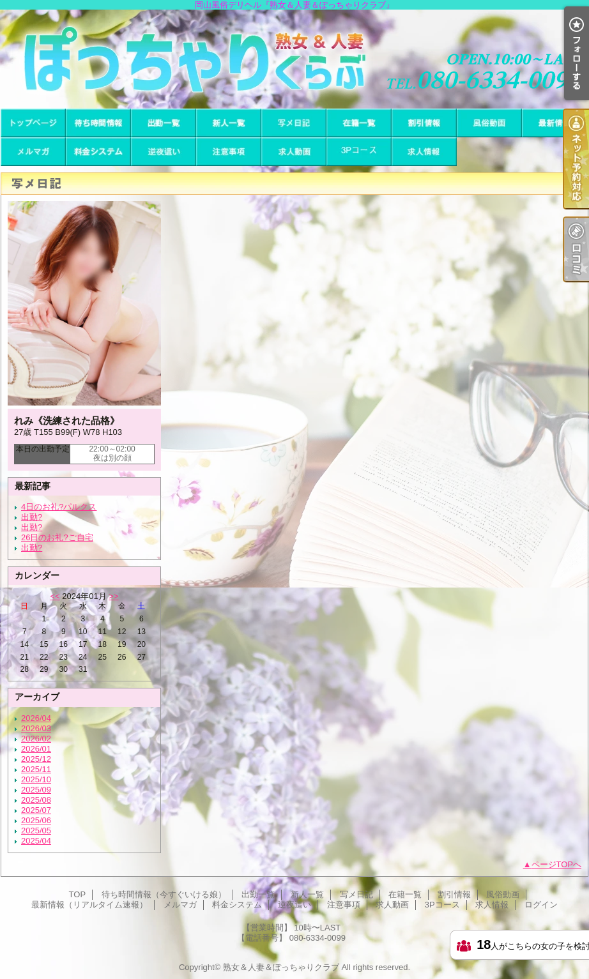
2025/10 (36, 779)
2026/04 (36, 718)
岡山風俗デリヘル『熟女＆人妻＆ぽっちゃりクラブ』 (294, 59)
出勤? (31, 517)
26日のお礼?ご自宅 (57, 537)
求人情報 (424, 151)
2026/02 (36, 738)
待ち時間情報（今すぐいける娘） (98, 123)
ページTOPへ (557, 864)
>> (113, 596)
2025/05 (36, 830)
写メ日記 (293, 123)
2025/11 (36, 769)
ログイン (541, 904)
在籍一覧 (359, 123)
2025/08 (36, 800)
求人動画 (293, 151)
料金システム (98, 151)
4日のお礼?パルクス (58, 507)
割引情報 (424, 123)
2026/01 (36, 749)
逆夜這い (163, 151)
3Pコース (359, 151)
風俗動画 (489, 123)
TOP (33, 123)
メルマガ (33, 151)
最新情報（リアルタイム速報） (554, 123)
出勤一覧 (163, 123)
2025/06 (36, 820)
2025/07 (36, 810)
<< (54, 596)
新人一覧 (228, 123)
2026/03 (36, 728)
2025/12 (36, 759)
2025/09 (36, 789)
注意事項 (228, 151)
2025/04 (36, 841)
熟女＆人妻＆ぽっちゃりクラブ (281, 967)
